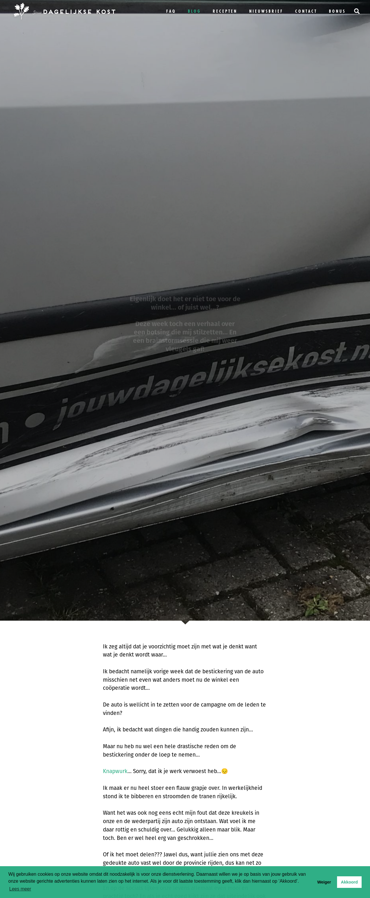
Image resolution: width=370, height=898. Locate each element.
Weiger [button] (324, 882)
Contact (306, 11)
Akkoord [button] (349, 882)
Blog (194, 11)
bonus (337, 11)
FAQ (171, 11)
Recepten (225, 11)
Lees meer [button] (20, 888)
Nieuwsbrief (266, 11)
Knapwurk (115, 771)
